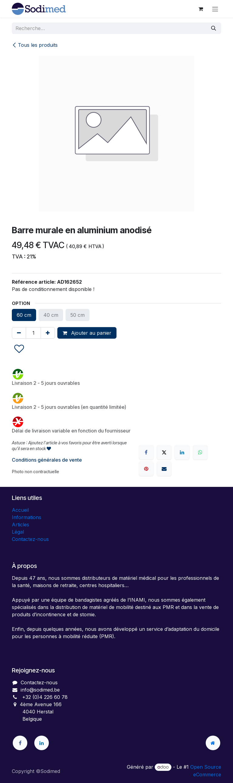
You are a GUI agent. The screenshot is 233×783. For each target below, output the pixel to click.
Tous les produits (35, 45)
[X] (164, 452)
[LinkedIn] (182, 452)
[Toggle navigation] (215, 8)
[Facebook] (146, 452)
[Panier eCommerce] (200, 9)
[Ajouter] (48, 333)
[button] (19, 349)
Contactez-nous (30, 539)
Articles (20, 524)
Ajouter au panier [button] (86, 333)
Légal (18, 532)
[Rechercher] (213, 28)
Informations (26, 517)
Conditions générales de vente (47, 460)
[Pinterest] (146, 468)
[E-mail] (164, 468)
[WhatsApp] (200, 452)
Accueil (20, 510)
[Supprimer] (19, 333)
